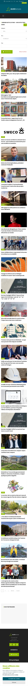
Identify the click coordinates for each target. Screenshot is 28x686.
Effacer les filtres (23, 51)
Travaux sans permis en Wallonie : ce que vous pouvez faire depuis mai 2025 (13, 340)
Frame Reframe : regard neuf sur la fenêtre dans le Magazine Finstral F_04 (13, 119)
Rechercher (7, 51)
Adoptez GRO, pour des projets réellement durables (14, 74)
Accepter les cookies (14, 678)
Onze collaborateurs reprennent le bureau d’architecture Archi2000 (14, 253)
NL (12, 1)
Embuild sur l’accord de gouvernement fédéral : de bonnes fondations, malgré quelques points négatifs (13, 473)
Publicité (24, 2)
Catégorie (3, 28)
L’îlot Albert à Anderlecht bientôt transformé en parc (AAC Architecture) (13, 517)
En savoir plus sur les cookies (10, 675)
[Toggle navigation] (3, 15)
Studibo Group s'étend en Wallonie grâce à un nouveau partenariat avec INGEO (13, 385)
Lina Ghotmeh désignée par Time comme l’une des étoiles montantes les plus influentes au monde (13, 230)
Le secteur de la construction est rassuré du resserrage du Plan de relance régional (14, 496)
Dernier (12, 590)
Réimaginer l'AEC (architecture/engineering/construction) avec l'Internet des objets (13, 96)
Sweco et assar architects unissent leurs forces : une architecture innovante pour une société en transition (13, 141)
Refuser (14, 682)
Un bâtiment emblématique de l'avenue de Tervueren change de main (13, 539)
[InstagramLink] (23, 1)
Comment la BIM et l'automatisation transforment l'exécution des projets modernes (12, 186)
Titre (2, 43)
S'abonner (14, 654)
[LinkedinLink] (21, 1)
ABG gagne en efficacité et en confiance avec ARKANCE (13, 208)
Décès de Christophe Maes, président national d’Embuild (12, 164)
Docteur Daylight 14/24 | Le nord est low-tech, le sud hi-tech (13, 430)
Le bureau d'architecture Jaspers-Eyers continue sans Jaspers (13, 451)
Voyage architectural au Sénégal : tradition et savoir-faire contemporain (12, 274)
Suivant (17, 590)
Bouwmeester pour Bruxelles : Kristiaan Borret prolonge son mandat (13, 560)
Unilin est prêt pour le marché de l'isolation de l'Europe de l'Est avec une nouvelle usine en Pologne (14, 363)
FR (14, 1)
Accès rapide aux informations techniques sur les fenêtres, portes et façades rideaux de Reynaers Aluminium (14, 407)
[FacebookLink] (20, 1)
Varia (3, 70)
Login (17, 1)
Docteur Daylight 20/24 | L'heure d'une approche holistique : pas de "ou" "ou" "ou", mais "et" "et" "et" (12, 297)
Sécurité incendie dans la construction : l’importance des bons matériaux (13, 319)
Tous (2, 35)
